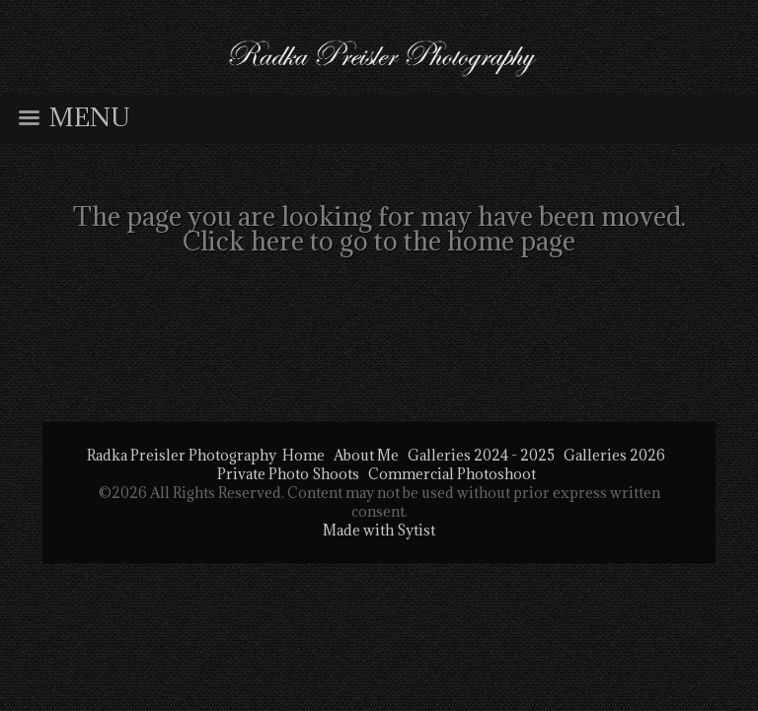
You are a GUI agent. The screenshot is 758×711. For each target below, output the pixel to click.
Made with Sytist (379, 530)
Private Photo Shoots (288, 473)
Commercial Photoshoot (452, 473)
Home (303, 455)
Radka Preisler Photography (181, 455)
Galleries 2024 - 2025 (481, 455)
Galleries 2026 (614, 455)
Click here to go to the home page (379, 240)
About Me (366, 455)
